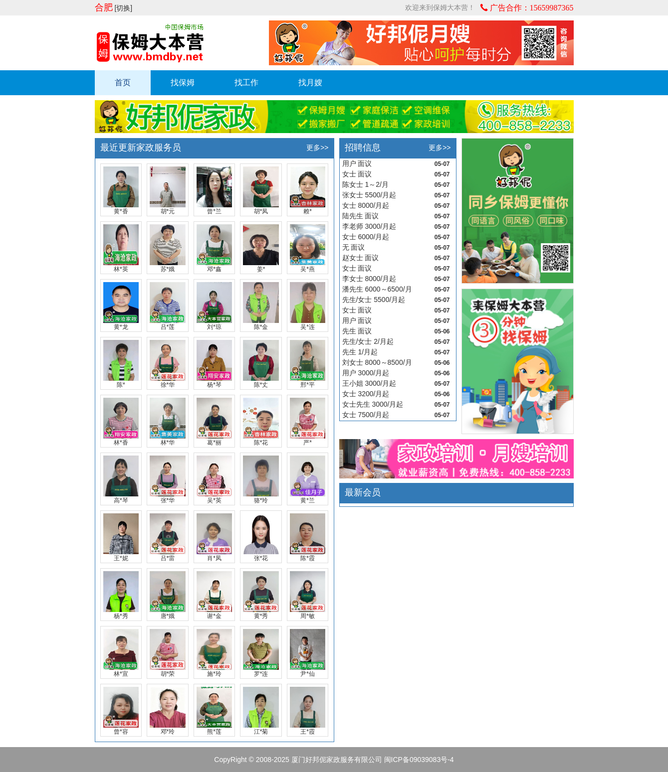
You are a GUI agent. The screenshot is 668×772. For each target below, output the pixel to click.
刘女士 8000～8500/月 (377, 362)
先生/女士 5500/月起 (374, 300)
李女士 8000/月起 (369, 279)
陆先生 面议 (360, 216)
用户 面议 (357, 163)
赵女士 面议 (360, 258)
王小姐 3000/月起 (369, 383)
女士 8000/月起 (366, 205)
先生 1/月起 (360, 352)
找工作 (246, 82)
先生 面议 (357, 331)
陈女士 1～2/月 (365, 184)
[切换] (123, 8)
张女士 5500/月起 (369, 195)
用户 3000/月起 (366, 373)
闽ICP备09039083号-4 (419, 760)
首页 (123, 82)
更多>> (317, 148)
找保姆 (183, 82)
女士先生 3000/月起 (373, 404)
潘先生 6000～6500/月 (377, 289)
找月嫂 (310, 82)
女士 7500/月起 (366, 415)
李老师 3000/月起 (369, 226)
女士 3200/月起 (366, 394)
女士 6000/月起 (366, 237)
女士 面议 (357, 174)
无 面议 (353, 247)
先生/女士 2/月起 (368, 341)
